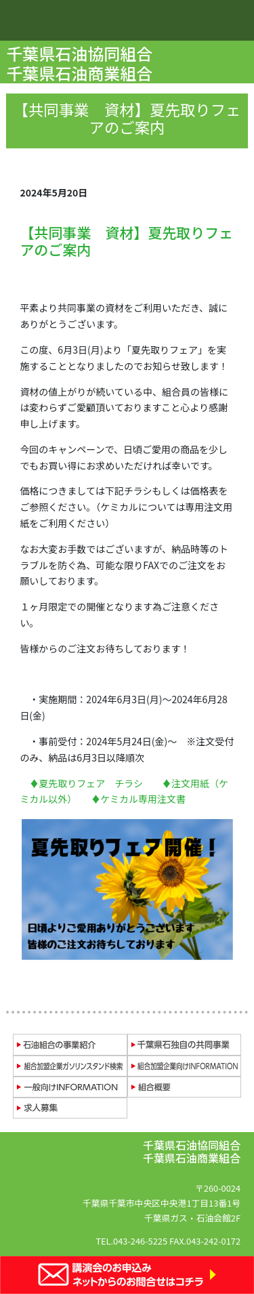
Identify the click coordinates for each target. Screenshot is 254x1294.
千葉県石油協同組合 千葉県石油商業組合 (81, 63)
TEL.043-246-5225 (131, 1240)
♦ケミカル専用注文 (133, 799)
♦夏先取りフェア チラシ (86, 783)
